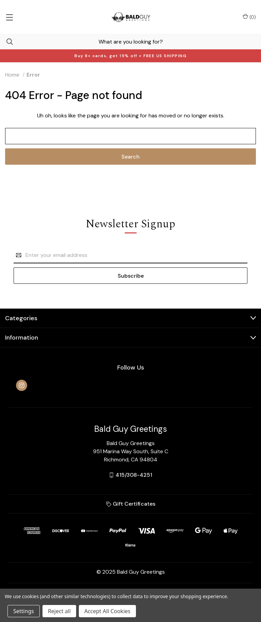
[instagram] (21, 385)
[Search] (6, 41)
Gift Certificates (130, 503)
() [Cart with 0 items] (249, 17)
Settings (23, 611)
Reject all (59, 611)
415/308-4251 (134, 474)
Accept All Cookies (107, 611)
